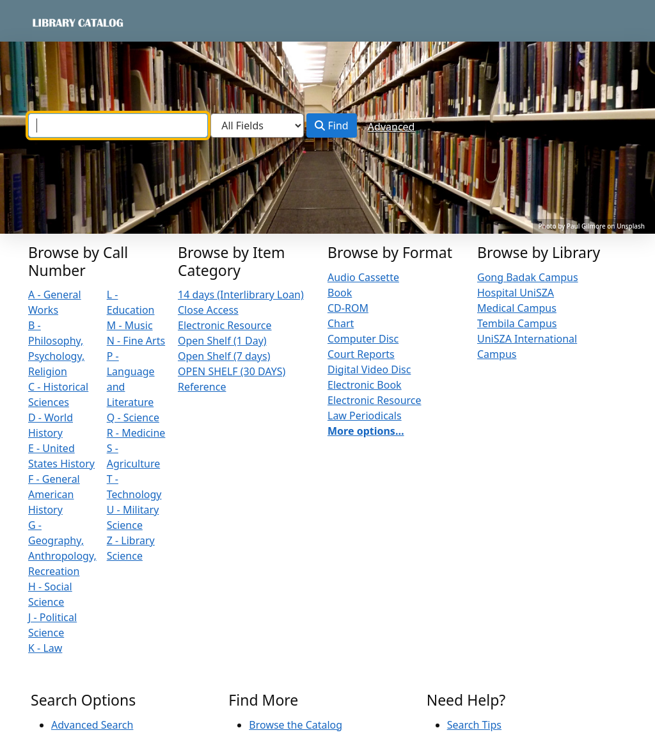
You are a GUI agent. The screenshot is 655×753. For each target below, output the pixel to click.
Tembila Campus (516, 323)
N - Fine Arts (136, 341)
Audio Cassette (363, 277)
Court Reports (361, 354)
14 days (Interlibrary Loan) (241, 294)
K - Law (45, 648)
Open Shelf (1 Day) (222, 341)
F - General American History (54, 494)
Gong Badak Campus (527, 277)
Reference (202, 387)
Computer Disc (363, 339)
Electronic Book (365, 385)
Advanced (391, 127)
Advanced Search (92, 725)
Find (331, 125)
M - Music (130, 325)
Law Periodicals (365, 416)
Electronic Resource (225, 325)
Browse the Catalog (295, 725)
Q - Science (133, 417)
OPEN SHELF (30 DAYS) (231, 371)
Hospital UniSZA (515, 293)
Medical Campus (516, 308)
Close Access (208, 310)
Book (340, 293)
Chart (341, 323)
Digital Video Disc (369, 369)
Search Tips (474, 725)
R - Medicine (136, 433)
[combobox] (118, 125)
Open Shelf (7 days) (224, 356)
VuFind (53, 22)
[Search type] (257, 125)
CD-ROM (348, 308)
